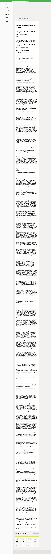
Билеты (6, 4)
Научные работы (7, 14)
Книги (5, 8)
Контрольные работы (7, 10)
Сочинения (6, 18)
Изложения (6, 7)
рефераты (20, 18)
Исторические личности (25, 18)
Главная (16, 18)
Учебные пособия (7, 21)
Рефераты (6, 17)
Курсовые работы (7, 11)
